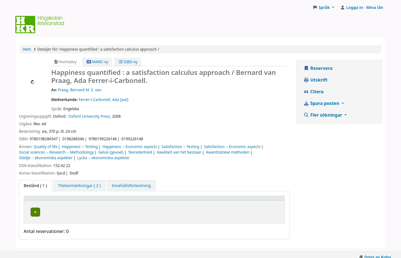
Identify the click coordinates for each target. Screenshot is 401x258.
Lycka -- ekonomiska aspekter (103, 157)
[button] (323, 7)
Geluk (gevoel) (110, 152)
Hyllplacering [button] (110, 200)
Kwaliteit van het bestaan (179, 152)
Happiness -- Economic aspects (129, 146)
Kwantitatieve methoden (228, 152)
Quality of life (45, 146)
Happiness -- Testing (80, 146)
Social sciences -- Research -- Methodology (56, 152)
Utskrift (315, 80)
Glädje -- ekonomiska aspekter (46, 157)
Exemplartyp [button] (39, 200)
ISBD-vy (128, 61)
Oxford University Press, (90, 116)
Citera (314, 92)
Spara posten (322, 103)
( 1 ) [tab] (35, 185)
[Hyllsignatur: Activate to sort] (203, 201)
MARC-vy (97, 61)
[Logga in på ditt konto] (361, 7)
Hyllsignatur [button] (183, 200)
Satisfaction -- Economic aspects (232, 146)
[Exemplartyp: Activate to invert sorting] (59, 201)
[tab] (79, 185)
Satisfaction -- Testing (180, 146)
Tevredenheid (140, 152)
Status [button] (247, 200)
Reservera (318, 68)
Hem (27, 49)
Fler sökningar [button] (323, 115)
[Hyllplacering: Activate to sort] (131, 201)
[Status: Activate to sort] (261, 201)
